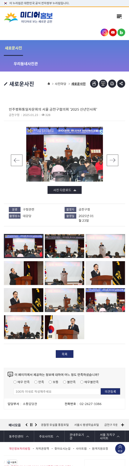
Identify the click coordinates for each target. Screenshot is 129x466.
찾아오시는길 (62, 433)
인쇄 (112, 68)
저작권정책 (42, 433)
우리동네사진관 (45, 48)
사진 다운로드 (62, 174)
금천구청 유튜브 (113, 32)
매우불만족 (91, 366)
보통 (55, 366)
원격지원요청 (100, 433)
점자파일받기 (103, 68)
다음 (112, 144)
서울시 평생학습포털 (86, 409)
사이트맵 (81, 433)
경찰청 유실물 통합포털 (55, 409)
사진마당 (60, 68)
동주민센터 (16, 420)
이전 (16, 144)
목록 (64, 338)
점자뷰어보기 (94, 68)
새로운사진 (13, 48)
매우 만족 (23, 366)
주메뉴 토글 (119, 17)
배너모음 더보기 (122, 409)
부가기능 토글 (121, 68)
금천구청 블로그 (121, 32)
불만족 (71, 366)
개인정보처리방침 (19, 433)
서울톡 (13, 446)
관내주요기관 (77, 421)
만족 (41, 366)
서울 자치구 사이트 (107, 421)
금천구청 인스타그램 (104, 32)
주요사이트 (46, 420)
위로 (120, 435)
